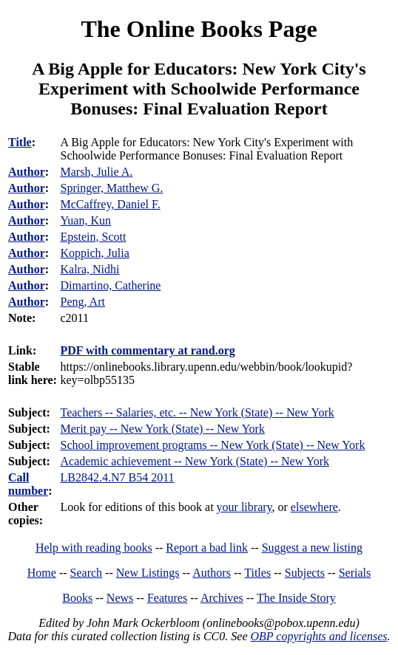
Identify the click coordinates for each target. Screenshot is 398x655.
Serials (355, 572)
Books (77, 597)
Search (86, 572)
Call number (28, 484)
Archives (221, 597)
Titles (257, 572)
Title (20, 142)
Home (41, 572)
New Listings (148, 572)
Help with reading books (94, 547)
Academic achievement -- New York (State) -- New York (195, 461)
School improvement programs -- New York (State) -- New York (213, 445)
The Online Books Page (199, 29)
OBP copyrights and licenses (318, 636)
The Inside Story (296, 597)
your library (244, 507)
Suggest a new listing (312, 547)
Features (167, 597)
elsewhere (314, 507)
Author (26, 171)
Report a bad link (207, 547)
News (120, 597)
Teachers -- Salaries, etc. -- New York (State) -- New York (197, 412)
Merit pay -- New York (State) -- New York (163, 428)
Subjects (305, 572)
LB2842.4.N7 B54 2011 (118, 477)
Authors (211, 572)
